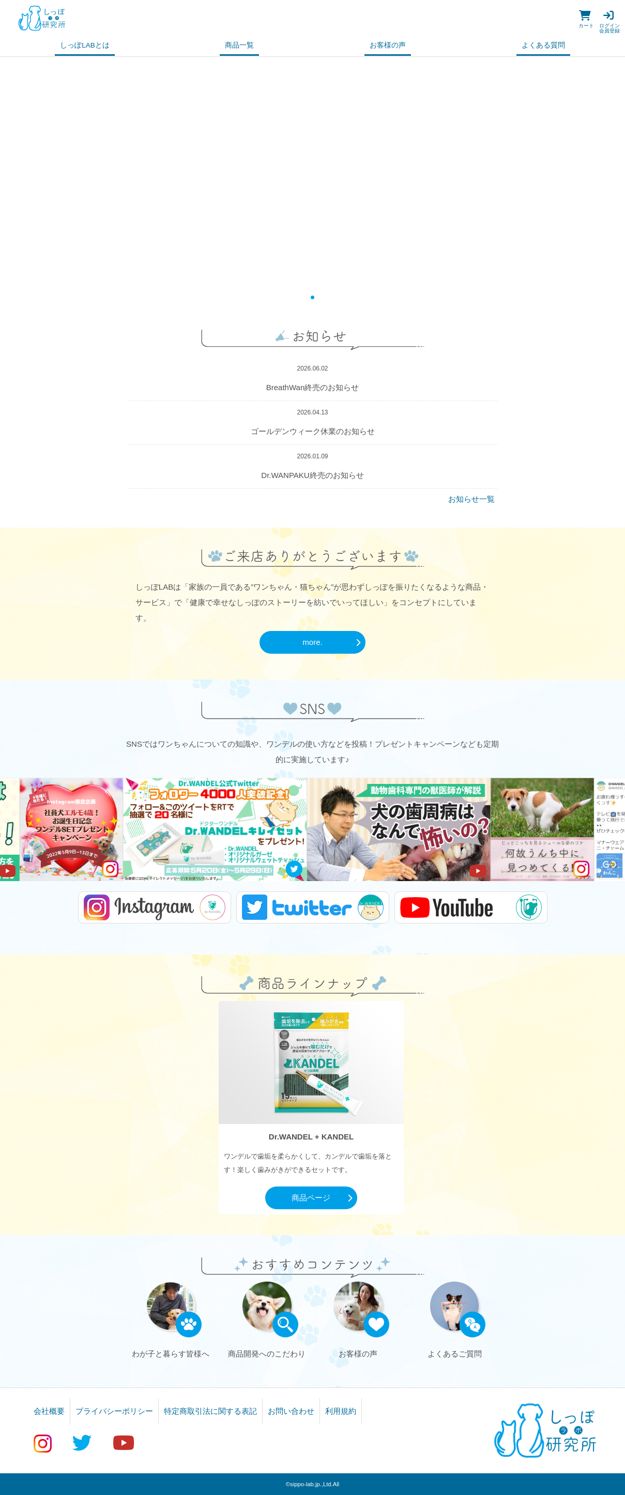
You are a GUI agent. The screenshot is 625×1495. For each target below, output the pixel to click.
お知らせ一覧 (471, 499)
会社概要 (49, 1411)
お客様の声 (388, 45)
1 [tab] (312, 297)
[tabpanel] (312, 172)
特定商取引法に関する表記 (210, 1411)
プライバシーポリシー (114, 1411)
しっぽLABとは (85, 45)
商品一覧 (239, 45)
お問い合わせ (291, 1411)
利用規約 (340, 1411)
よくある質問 (543, 45)
